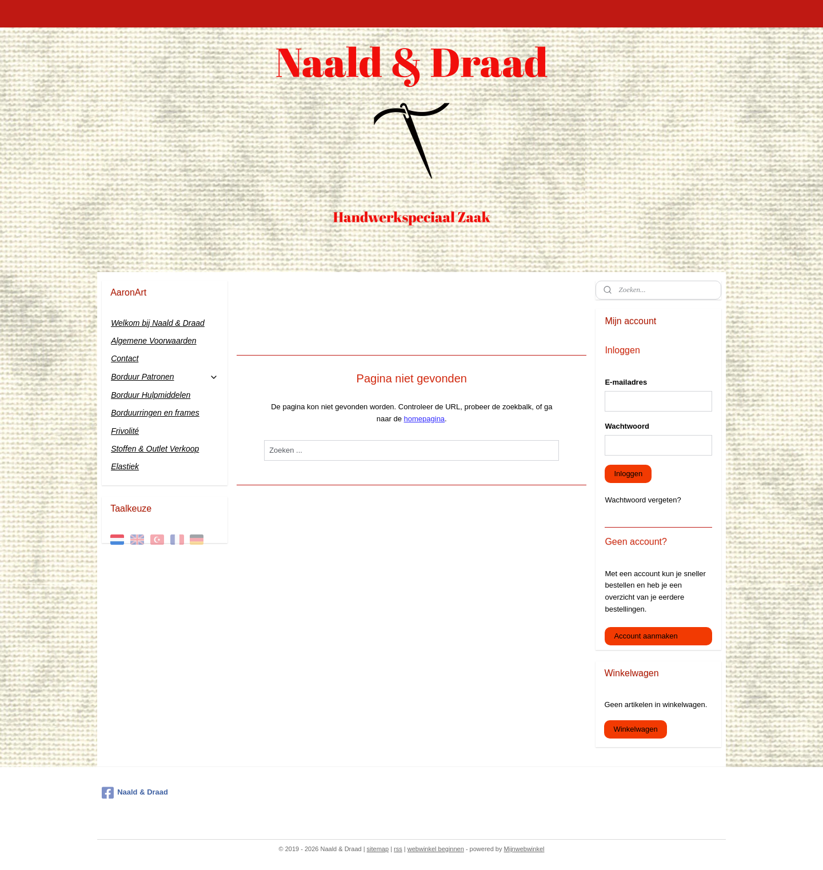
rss (398, 848)
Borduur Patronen (164, 377)
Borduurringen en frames (155, 412)
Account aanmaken (645, 636)
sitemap (378, 848)
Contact (124, 358)
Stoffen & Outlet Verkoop (155, 448)
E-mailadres (626, 382)
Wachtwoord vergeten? (643, 500)
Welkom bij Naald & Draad (158, 323)
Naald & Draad (135, 793)
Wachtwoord (627, 426)
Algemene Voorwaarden (154, 340)
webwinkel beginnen (435, 848)
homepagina (424, 418)
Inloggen (628, 473)
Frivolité (125, 431)
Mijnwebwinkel (524, 848)
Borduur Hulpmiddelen (150, 395)
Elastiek (125, 466)
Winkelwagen (635, 729)
